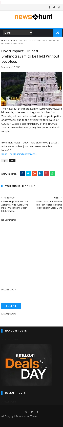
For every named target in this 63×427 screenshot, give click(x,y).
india (12, 40)
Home (4, 40)
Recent (11, 306)
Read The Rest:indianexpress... (19, 153)
